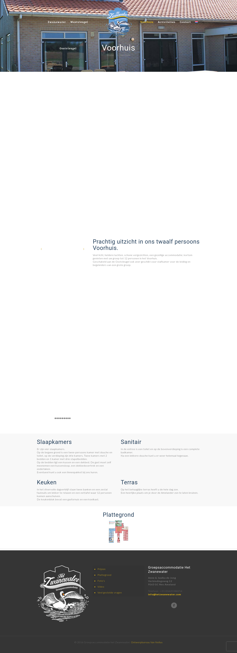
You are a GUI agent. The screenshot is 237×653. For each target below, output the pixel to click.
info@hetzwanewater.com (164, 594)
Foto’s (101, 580)
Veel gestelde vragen (109, 592)
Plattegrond (104, 574)
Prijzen (101, 569)
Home (110, 55)
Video (100, 586)
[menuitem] (196, 13)
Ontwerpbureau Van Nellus (147, 642)
